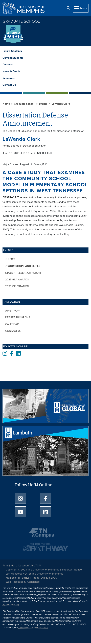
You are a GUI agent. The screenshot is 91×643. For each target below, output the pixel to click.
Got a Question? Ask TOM (26, 565)
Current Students (13, 57)
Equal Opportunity (11, 604)
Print (5, 565)
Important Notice (72, 569)
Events (43, 103)
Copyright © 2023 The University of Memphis (32, 569)
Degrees (8, 64)
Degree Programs (17, 317)
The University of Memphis (47, 573)
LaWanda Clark (61, 103)
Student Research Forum (23, 273)
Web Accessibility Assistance (23, 582)
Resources (9, 78)
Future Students (12, 51)
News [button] (11, 259)
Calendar (12, 324)
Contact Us (9, 85)
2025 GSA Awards (17, 279)
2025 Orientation (17, 286)
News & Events (11, 71)
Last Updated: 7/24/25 (19, 573)
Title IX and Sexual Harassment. (33, 627)
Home (6, 103)
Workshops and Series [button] (23, 266)
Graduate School (21, 21)
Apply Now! (12, 310)
